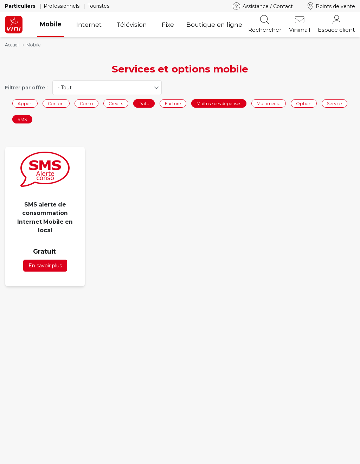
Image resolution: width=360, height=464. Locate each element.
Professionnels (62, 6)
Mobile (51, 24)
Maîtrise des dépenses (219, 103)
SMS (22, 119)
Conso (86, 103)
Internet (89, 24)
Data (144, 103)
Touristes (98, 6)
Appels (25, 103)
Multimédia (269, 103)
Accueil (12, 44)
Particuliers (21, 6)
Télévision (131, 24)
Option (303, 103)
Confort (56, 103)
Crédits (116, 103)
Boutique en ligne (214, 24)
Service (334, 103)
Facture (173, 103)
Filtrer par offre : (26, 87)
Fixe (168, 24)
